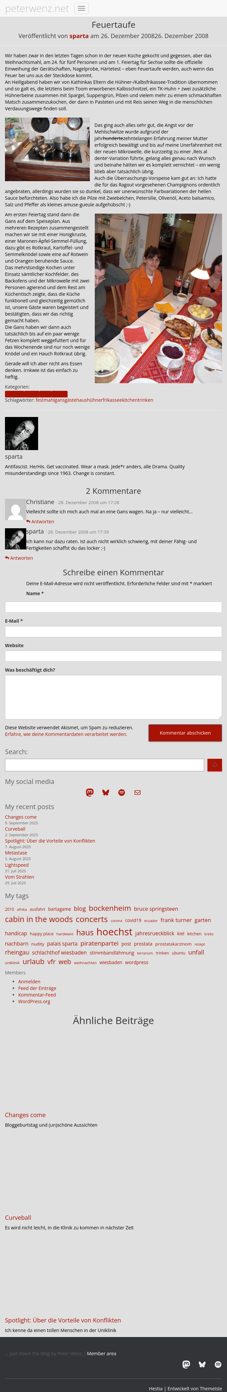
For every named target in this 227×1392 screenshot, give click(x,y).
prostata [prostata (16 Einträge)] (143, 944)
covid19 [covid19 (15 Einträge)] (133, 920)
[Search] (214, 765)
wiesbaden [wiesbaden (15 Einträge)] (110, 962)
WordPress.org (34, 1001)
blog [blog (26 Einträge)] (80, 908)
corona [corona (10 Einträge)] (116, 920)
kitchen (130, 400)
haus (81, 400)
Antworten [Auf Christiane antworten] (40, 521)
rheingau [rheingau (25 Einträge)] (17, 952)
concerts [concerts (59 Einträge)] (92, 918)
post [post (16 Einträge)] (126, 944)
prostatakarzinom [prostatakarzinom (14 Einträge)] (173, 944)
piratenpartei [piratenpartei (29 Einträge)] (100, 943)
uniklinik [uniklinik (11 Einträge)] (12, 962)
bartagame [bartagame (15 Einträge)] (59, 909)
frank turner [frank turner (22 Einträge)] (176, 920)
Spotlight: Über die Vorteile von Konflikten (50, 841)
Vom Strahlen (19, 877)
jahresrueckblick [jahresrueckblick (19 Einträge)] (154, 933)
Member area (101, 1353)
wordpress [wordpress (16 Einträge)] (136, 962)
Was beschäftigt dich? (30, 670)
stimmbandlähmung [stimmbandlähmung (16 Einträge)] (112, 953)
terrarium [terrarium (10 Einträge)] (145, 953)
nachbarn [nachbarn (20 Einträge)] (16, 943)
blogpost (14, 393)
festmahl (45, 400)
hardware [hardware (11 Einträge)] (64, 933)
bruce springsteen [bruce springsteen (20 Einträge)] (156, 908)
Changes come (21, 817)
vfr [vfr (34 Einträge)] (51, 961)
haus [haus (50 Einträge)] (84, 932)
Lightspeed (17, 865)
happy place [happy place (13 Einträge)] (41, 934)
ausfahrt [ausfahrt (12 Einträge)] (37, 909)
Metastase (16, 853)
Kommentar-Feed (37, 995)
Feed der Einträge (37, 988)
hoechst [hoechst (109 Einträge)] (114, 931)
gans (60, 400)
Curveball (15, 829)
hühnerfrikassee (104, 400)
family (31, 393)
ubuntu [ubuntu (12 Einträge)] (179, 953)
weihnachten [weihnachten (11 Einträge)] (85, 962)
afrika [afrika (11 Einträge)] (22, 909)
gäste (71, 400)
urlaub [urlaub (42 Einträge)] (33, 961)
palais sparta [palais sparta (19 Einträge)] (62, 943)
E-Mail (14, 621)
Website (14, 645)
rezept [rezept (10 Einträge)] (200, 944)
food (45, 393)
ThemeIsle (211, 1388)
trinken (145, 400)
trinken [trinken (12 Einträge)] (162, 953)
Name (35, 593)
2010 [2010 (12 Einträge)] (9, 909)
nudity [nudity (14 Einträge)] (37, 944)
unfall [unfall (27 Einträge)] (196, 952)
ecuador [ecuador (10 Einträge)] (151, 920)
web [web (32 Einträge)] (65, 961)
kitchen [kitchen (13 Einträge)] (194, 934)
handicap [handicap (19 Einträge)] (16, 933)
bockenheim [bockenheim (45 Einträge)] (110, 908)
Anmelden (29, 981)
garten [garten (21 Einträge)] (203, 920)
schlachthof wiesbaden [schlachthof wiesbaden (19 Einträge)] (59, 952)
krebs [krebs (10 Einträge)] (209, 934)
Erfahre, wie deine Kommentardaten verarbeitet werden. (66, 734)
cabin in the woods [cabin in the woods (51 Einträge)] (39, 919)
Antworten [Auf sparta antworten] (19, 558)
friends (59, 393)
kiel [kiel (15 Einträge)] (181, 933)
